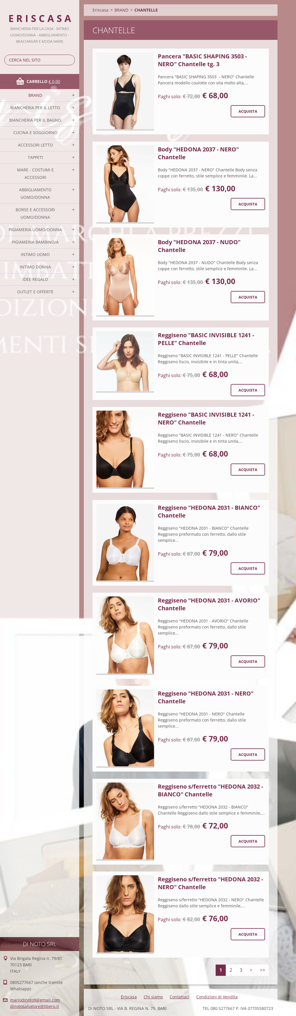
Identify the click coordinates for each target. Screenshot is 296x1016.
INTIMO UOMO (35, 254)
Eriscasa (100, 10)
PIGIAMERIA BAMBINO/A (35, 242)
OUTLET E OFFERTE (35, 291)
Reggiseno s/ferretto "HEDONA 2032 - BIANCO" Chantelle (210, 790)
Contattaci (179, 997)
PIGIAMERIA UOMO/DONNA (35, 229)
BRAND (35, 95)
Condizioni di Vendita (217, 997)
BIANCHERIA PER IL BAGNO (35, 120)
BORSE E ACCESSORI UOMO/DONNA (35, 213)
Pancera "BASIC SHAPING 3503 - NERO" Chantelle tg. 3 (202, 60)
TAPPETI (35, 157)
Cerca (69, 60)
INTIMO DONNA (35, 267)
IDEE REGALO (35, 279)
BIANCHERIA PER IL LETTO (35, 107)
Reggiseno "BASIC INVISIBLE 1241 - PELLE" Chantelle (206, 339)
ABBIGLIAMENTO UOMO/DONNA (35, 193)
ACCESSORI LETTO (35, 145)
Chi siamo (153, 997)
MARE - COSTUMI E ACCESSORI (35, 173)
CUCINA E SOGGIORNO (35, 132)
